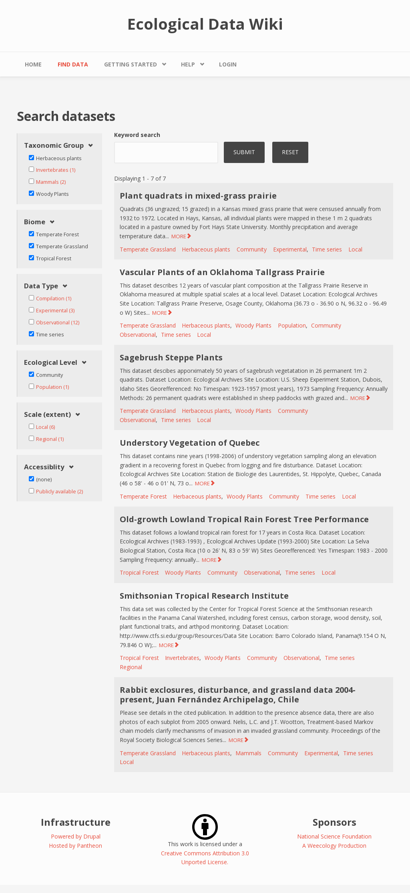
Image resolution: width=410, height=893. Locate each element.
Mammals (248, 753)
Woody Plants (253, 325)
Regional (131, 667)
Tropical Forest (139, 572)
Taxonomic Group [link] (54, 145)
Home (33, 64)
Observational (138, 334)
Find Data (73, 64)
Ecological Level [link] (50, 362)
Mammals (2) (51, 182)
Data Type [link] (41, 286)
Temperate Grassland (148, 249)
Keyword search (137, 135)
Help (188, 64)
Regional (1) (50, 439)
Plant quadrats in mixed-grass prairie (198, 195)
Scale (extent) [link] (47, 414)
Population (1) (52, 387)
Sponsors (334, 822)
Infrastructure (76, 822)
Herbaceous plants (206, 249)
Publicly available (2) (59, 491)
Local (355, 249)
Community (252, 249)
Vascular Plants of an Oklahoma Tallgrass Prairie (222, 272)
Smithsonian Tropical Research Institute (204, 595)
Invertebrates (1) (55, 170)
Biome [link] (34, 222)
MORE (178, 236)
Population (292, 325)
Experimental (290, 249)
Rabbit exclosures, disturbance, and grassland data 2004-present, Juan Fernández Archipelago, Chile (238, 694)
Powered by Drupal (75, 836)
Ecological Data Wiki (205, 23)
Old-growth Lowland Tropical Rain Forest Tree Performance (244, 519)
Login (228, 64)
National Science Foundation (334, 836)
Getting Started (130, 64)
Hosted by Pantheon (75, 845)
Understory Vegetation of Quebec (189, 442)
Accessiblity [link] (44, 467)
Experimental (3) (55, 310)
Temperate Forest (143, 496)
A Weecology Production (334, 845)
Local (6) (45, 427)
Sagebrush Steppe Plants (171, 357)
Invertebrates (182, 658)
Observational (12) (57, 322)
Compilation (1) (53, 298)
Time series (327, 249)
